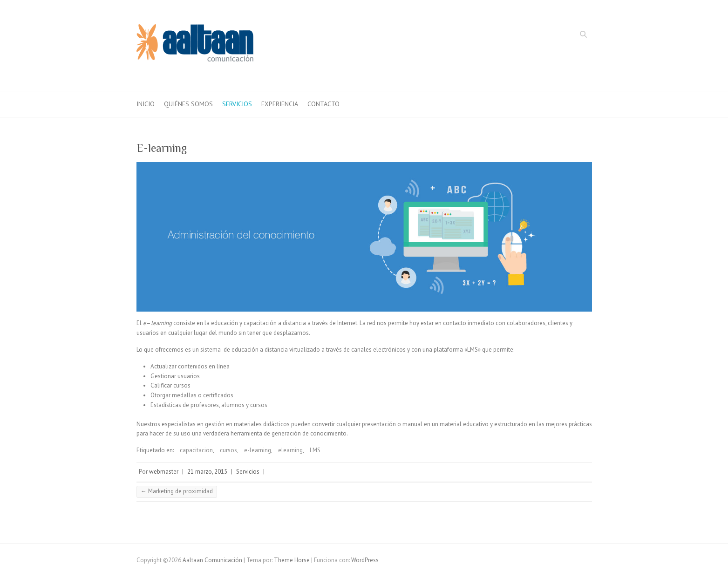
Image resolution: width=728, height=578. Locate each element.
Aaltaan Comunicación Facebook (542, 35)
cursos (228, 450)
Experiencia (279, 104)
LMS (315, 450)
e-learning (257, 450)
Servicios (237, 104)
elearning (290, 450)
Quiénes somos (188, 104)
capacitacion (196, 450)
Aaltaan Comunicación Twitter (556, 35)
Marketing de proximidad (177, 491)
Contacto (323, 104)
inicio (145, 104)
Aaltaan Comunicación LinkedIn (570, 35)
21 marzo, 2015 (207, 472)
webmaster (163, 472)
